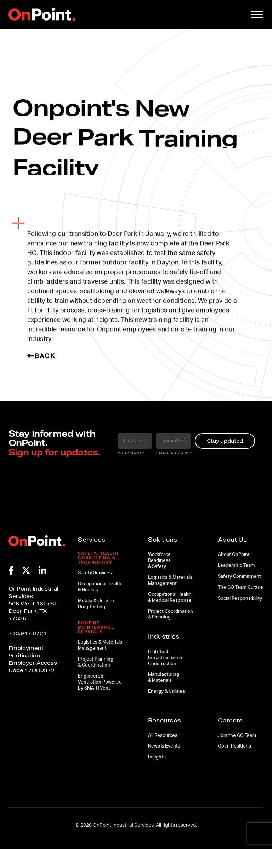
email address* (173, 453)
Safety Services (95, 573)
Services (91, 539)
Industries (163, 636)
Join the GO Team (237, 735)
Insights (157, 757)
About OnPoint (234, 554)
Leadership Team (236, 565)
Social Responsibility (240, 598)
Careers (230, 720)
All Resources (162, 735)
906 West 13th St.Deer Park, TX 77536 (33, 611)
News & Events (164, 746)
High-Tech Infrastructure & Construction (165, 658)
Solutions (162, 539)
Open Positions (234, 746)
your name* (131, 453)
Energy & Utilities (166, 691)
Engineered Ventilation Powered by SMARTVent (100, 682)
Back (41, 356)
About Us (232, 539)
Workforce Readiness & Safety (159, 560)
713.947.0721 (27, 633)
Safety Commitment (239, 576)
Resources (164, 720)
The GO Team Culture (240, 587)
